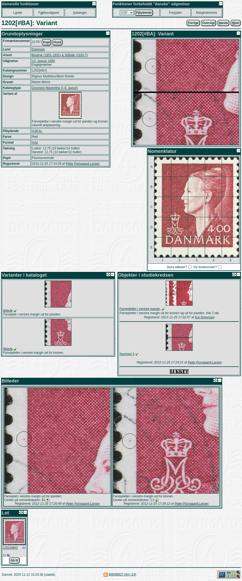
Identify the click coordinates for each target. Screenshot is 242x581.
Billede (8, 311)
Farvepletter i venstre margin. (140, 309)
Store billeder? (177, 267)
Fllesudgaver (48, 13)
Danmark (38, 49)
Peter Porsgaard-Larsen (82, 164)
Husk (57, 42)
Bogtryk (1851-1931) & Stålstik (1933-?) (60, 55)
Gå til (14, 560)
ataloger (80, 13)
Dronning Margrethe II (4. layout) (55, 88)
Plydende (144, 13)
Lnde (17, 13)
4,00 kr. (37, 131)
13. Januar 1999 (43, 61)
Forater (175, 13)
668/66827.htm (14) (122, 574)
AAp (35, 142)
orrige (193, 23)
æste (223, 23)
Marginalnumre (206, 13)
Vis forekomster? (205, 267)
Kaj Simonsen (205, 317)
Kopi (46, 42)
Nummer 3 (127, 354)
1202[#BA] (10, 548)
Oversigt (208, 23)
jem (235, 23)
